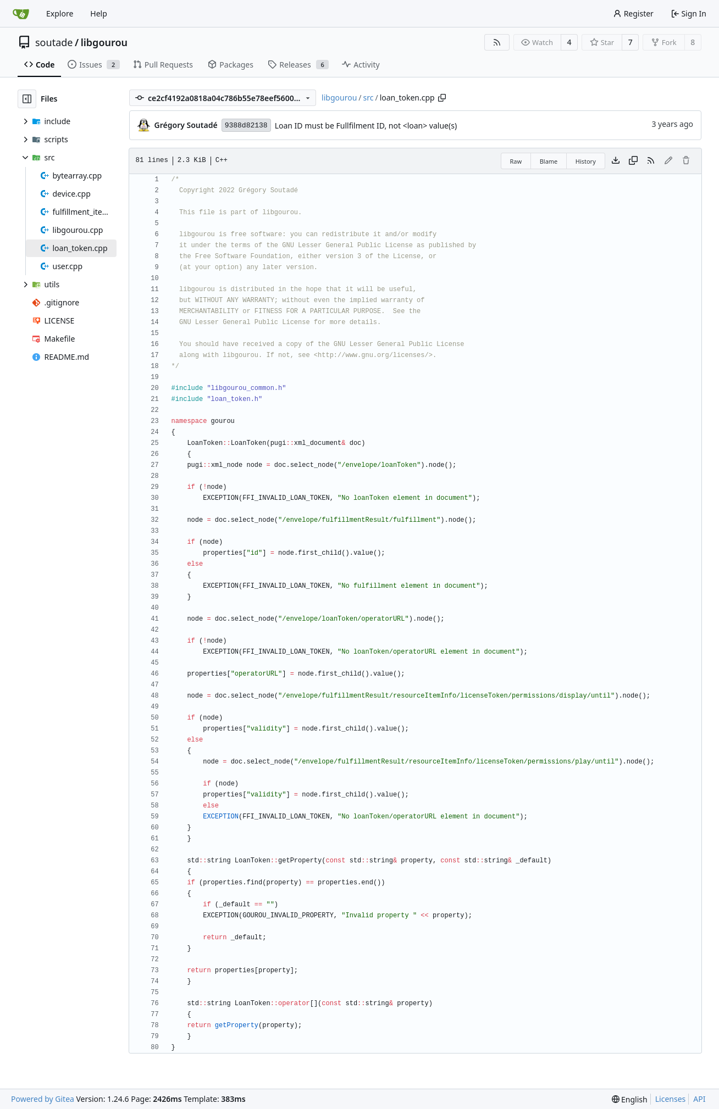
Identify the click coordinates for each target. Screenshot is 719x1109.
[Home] (20, 14)
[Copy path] (442, 98)
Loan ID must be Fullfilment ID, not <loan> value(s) (366, 125)
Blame (549, 161)
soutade (54, 42)
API (699, 1099)
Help (98, 13)
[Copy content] (633, 161)
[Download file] (615, 161)
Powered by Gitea (42, 1099)
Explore (59, 13)
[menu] (630, 1099)
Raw (516, 161)
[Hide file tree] (27, 99)
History (586, 161)
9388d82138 (246, 125)
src (368, 97)
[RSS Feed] (497, 42)
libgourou (104, 42)
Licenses (670, 1099)
